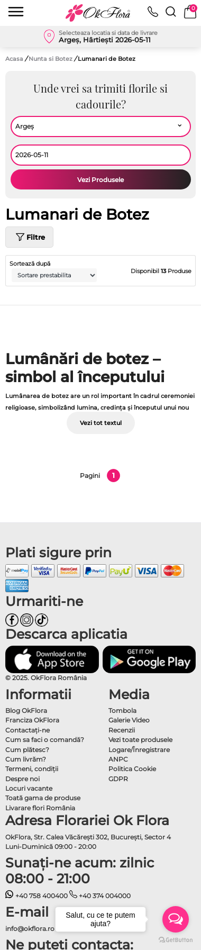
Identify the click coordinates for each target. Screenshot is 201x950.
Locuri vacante (28, 788)
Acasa (14, 58)
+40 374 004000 (100, 896)
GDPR (118, 779)
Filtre (29, 237)
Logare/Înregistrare (139, 750)
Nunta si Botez (51, 58)
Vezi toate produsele (140, 740)
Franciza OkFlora (32, 720)
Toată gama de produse (42, 798)
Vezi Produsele (100, 180)
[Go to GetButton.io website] (176, 939)
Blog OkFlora (26, 710)
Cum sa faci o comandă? (44, 740)
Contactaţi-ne (27, 730)
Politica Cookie (132, 769)
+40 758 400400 (36, 896)
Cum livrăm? (25, 759)
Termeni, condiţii (31, 769)
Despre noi (22, 779)
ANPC (118, 759)
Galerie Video (129, 720)
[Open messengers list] (175, 919)
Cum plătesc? (27, 750)
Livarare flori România (40, 808)
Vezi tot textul (101, 423)
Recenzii (121, 730)
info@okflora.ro (29, 929)
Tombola (122, 710)
